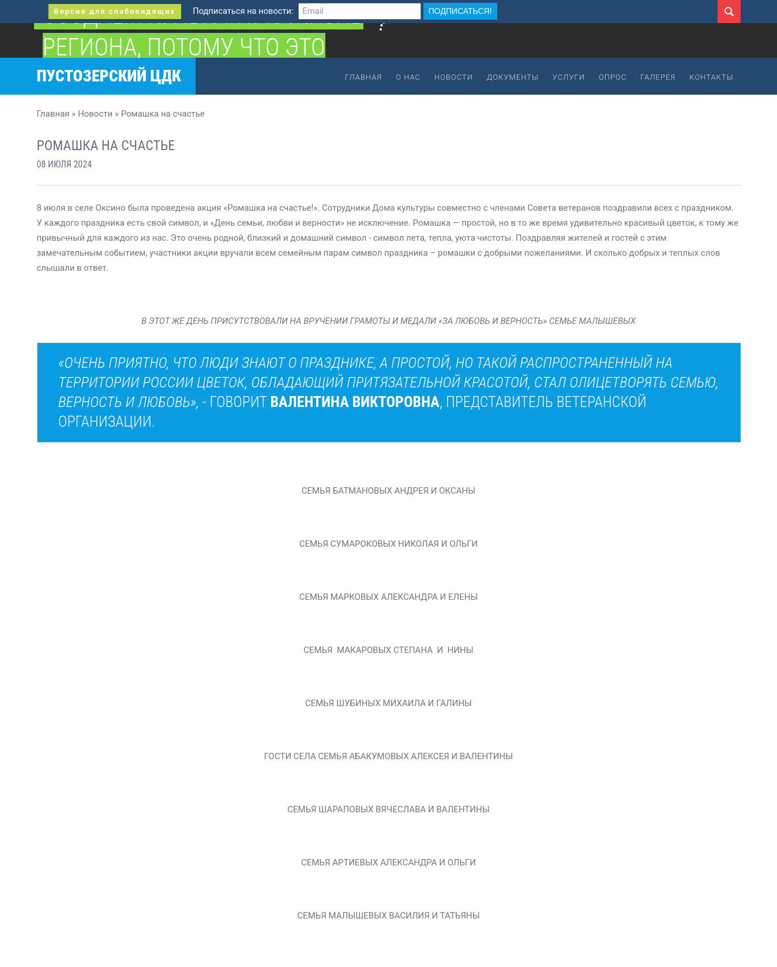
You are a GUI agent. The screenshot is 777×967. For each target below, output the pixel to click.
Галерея (657, 77)
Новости (453, 77)
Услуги (569, 77)
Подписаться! (460, 11)
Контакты (711, 77)
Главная (363, 77)
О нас (408, 77)
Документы (513, 77)
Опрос (612, 77)
